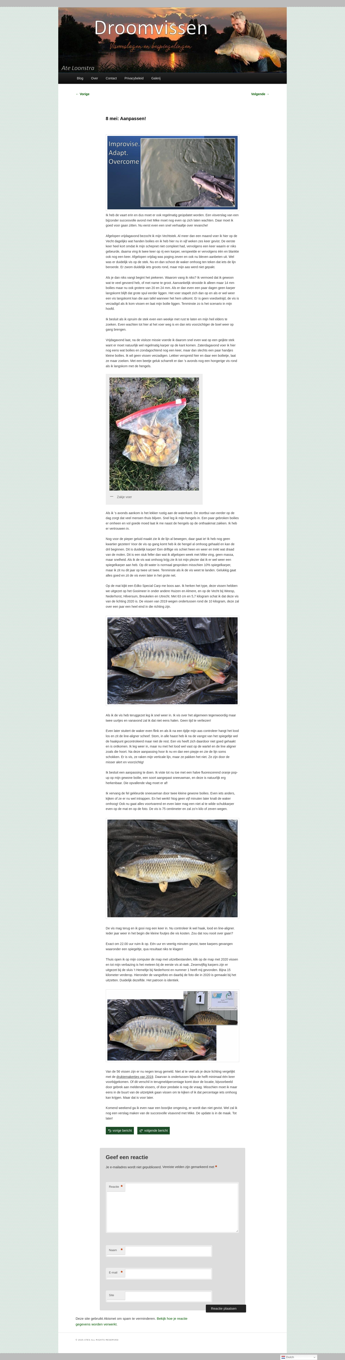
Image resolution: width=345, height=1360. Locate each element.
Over (94, 78)
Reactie (116, 1187)
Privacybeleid (134, 78)
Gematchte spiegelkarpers (131, 1141)
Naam (116, 1250)
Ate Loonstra (162, 1141)
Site (111, 1295)
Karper (143, 1141)
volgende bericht (156, 1130)
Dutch (287, 1357)
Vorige (82, 94)
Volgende (260, 94)
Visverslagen (150, 1141)
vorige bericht (122, 1130)
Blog (80, 78)
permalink (179, 1141)
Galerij (155, 78)
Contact (111, 78)
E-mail (116, 1272)
